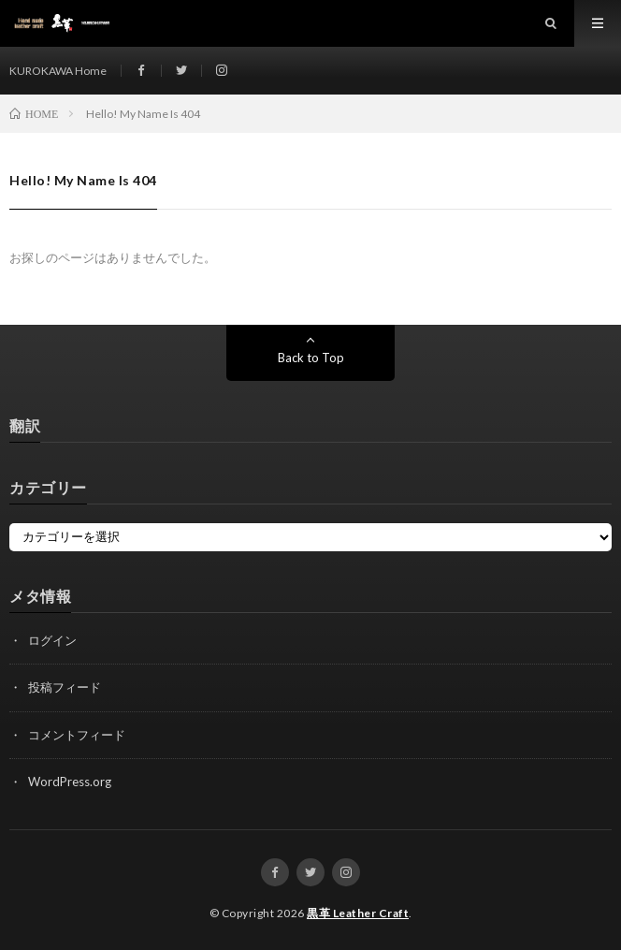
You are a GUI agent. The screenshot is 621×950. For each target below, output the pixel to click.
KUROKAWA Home (58, 71)
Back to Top (311, 357)
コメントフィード (76, 734)
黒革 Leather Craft (358, 913)
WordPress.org (69, 781)
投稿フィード (64, 687)
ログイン (52, 640)
